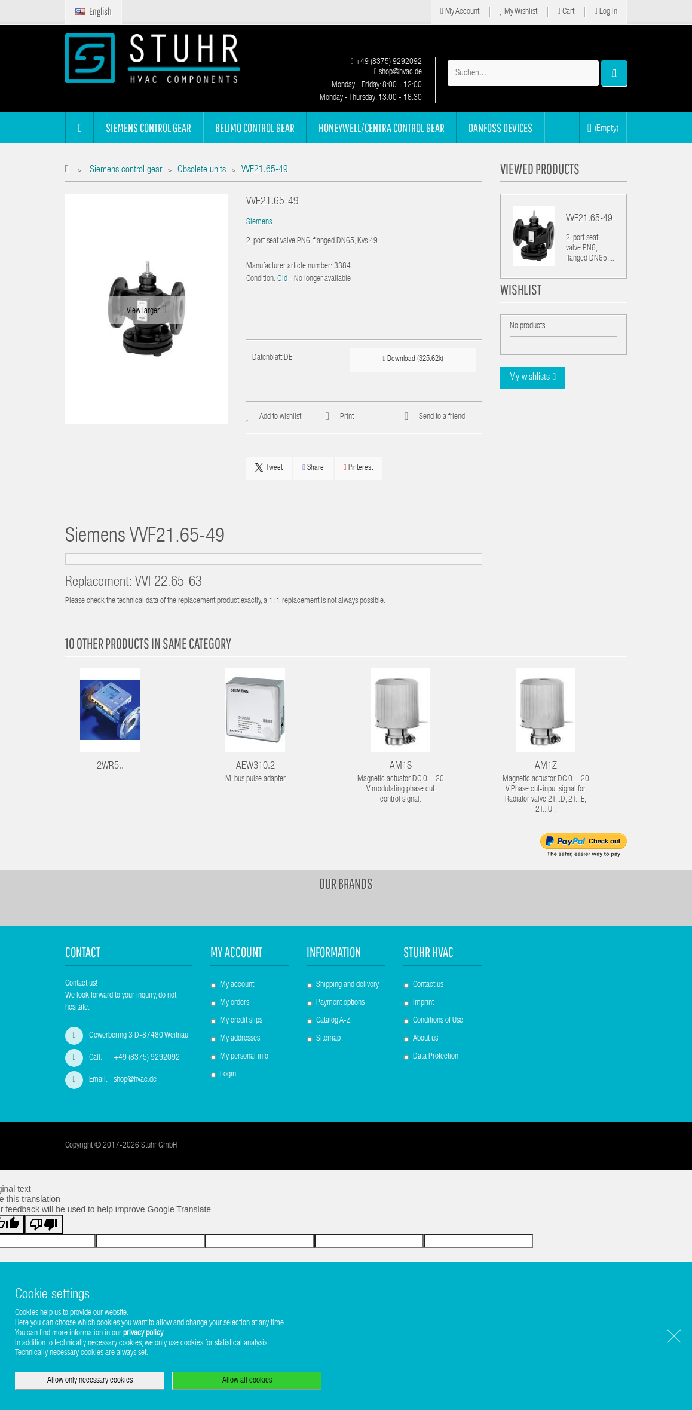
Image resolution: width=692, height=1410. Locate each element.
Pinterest (358, 467)
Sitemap (328, 1039)
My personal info (244, 1057)
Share (313, 467)
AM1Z (546, 766)
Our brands (346, 883)
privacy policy (143, 1333)
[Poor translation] (44, 1233)
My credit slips (241, 1021)
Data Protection (435, 1057)
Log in (606, 11)
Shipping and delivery (347, 985)
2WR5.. (110, 766)
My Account (459, 11)
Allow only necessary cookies (90, 1381)
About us (425, 1039)
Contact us (428, 985)
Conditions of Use (438, 1021)
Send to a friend (442, 417)
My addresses (240, 1039)
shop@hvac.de (398, 72)
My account (236, 952)
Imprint (423, 1003)
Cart (566, 11)
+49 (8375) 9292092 (386, 62)
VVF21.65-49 (589, 219)
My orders (234, 1003)
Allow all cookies (247, 1381)
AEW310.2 (255, 766)
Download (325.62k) (413, 358)
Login (228, 1075)
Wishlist (520, 303)
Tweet (269, 467)
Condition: (260, 279)
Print (347, 417)
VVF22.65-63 (168, 583)
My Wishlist (518, 11)
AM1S (401, 766)
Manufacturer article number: (289, 266)
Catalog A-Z (333, 1021)
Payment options (340, 1003)
